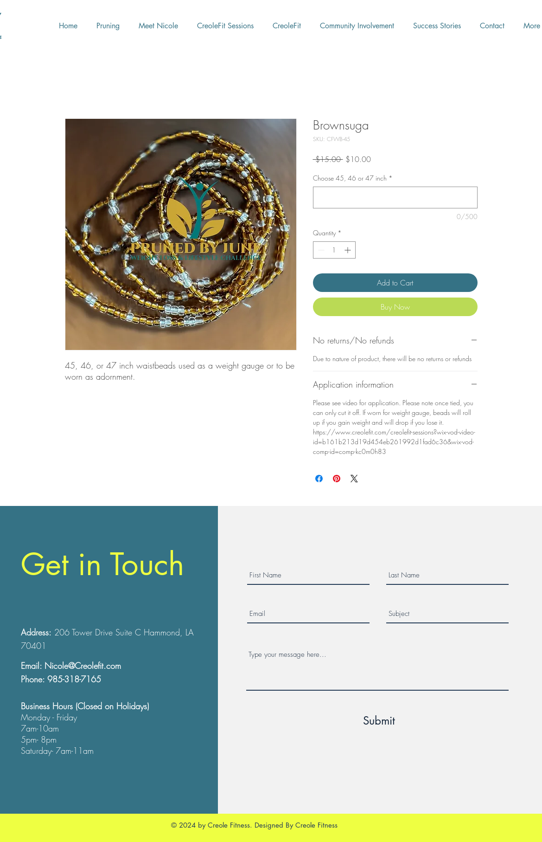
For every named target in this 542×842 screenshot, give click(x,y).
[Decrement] (320, 250)
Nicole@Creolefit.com (83, 665)
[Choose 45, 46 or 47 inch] (395, 197)
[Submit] (379, 720)
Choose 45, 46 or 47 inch (353, 178)
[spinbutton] (334, 250)
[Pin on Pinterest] (336, 478)
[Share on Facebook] (319, 478)
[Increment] (348, 250)
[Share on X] (354, 478)
